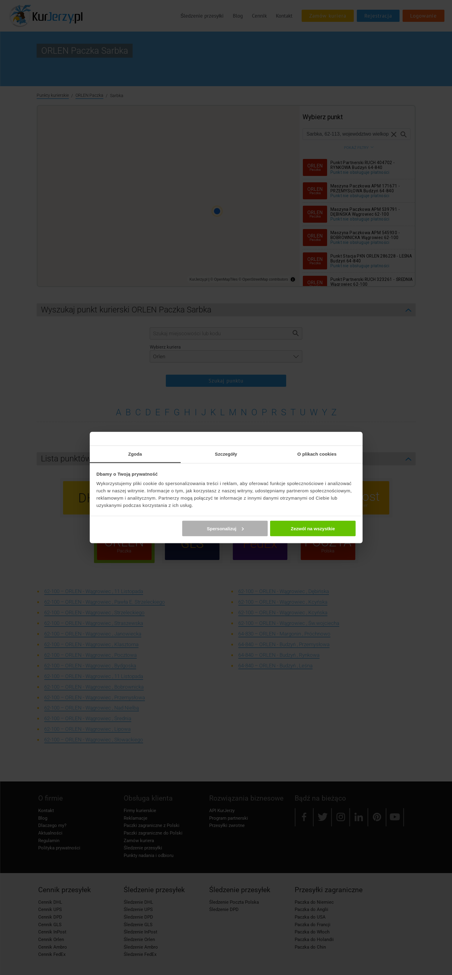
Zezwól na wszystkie (313, 528)
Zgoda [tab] (135, 454)
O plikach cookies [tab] (316, 454)
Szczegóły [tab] (226, 454)
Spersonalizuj (225, 528)
